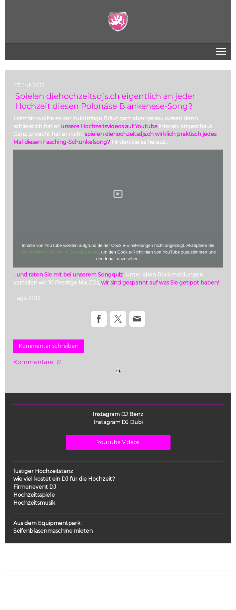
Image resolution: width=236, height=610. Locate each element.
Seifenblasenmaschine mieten (53, 531)
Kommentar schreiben (48, 346)
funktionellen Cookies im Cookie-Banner (59, 252)
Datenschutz (45, 581)
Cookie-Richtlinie (80, 581)
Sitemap (111, 581)
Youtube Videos (118, 442)
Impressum (17, 581)
